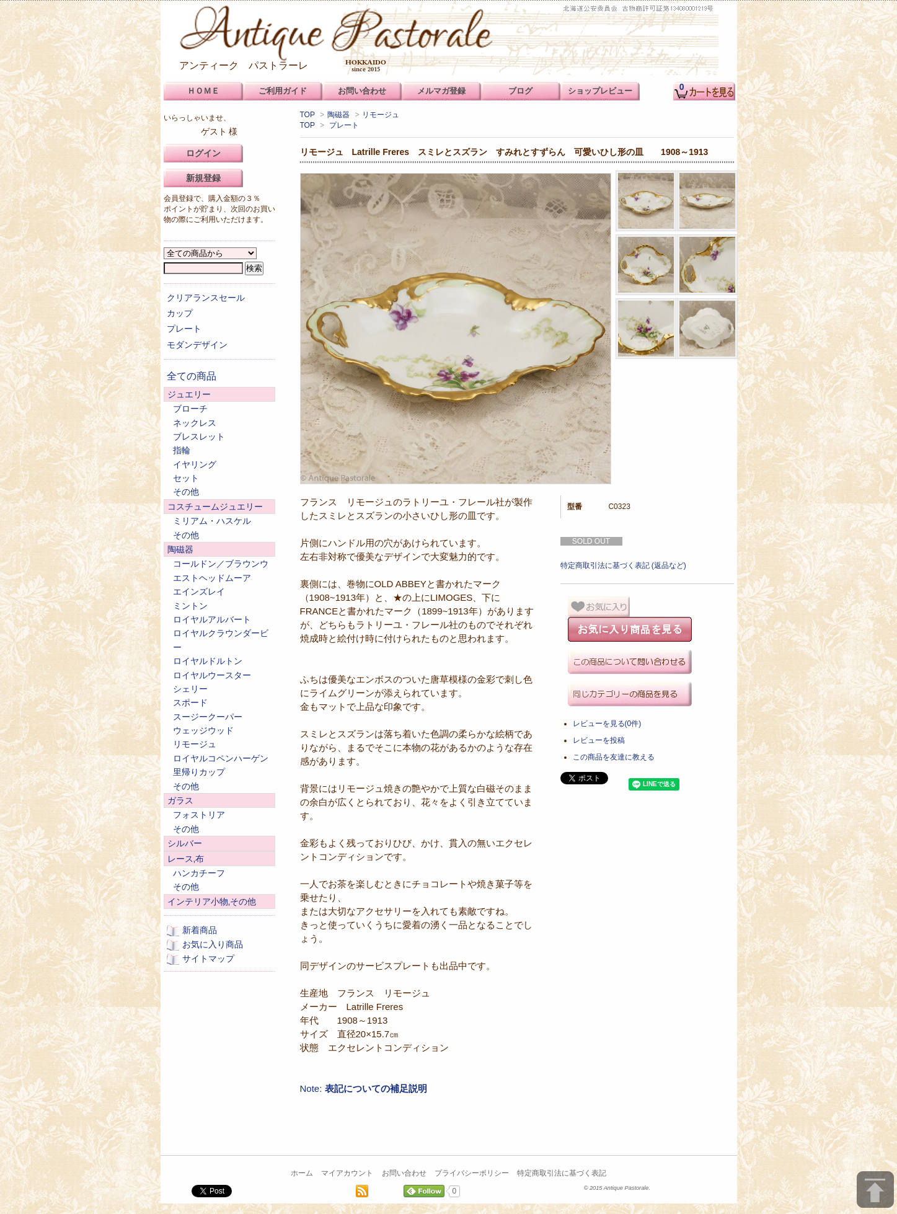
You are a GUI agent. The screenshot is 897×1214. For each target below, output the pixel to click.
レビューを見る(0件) (607, 723)
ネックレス (194, 423)
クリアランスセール (206, 298)
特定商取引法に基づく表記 (561, 1173)
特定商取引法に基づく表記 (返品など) (623, 565)
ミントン (190, 606)
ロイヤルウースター (212, 675)
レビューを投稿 (599, 740)
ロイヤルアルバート (212, 619)
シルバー (184, 843)
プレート (344, 125)
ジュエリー (189, 394)
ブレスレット (199, 436)
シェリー (190, 689)
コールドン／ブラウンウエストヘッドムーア (220, 570)
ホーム (302, 1173)
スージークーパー (207, 717)
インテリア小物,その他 (212, 901)
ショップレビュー (600, 90)
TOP (307, 114)
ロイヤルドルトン (207, 661)
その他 (186, 492)
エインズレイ (199, 591)
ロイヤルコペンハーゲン (220, 758)
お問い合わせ (404, 1173)
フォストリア (199, 815)
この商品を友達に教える (614, 757)
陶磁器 (338, 114)
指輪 (181, 450)
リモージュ (380, 114)
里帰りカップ (199, 772)
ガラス (180, 800)
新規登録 (203, 178)
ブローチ (190, 409)
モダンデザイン (197, 345)
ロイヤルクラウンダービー (220, 640)
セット (186, 478)
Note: (363, 1088)
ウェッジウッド (203, 730)
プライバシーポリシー (472, 1173)
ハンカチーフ (199, 873)
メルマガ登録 (441, 90)
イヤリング (194, 464)
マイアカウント (347, 1173)
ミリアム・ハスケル (212, 521)
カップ (180, 313)
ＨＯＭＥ (203, 90)
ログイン (203, 153)
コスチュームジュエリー (215, 507)
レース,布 (186, 859)
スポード (190, 702)
